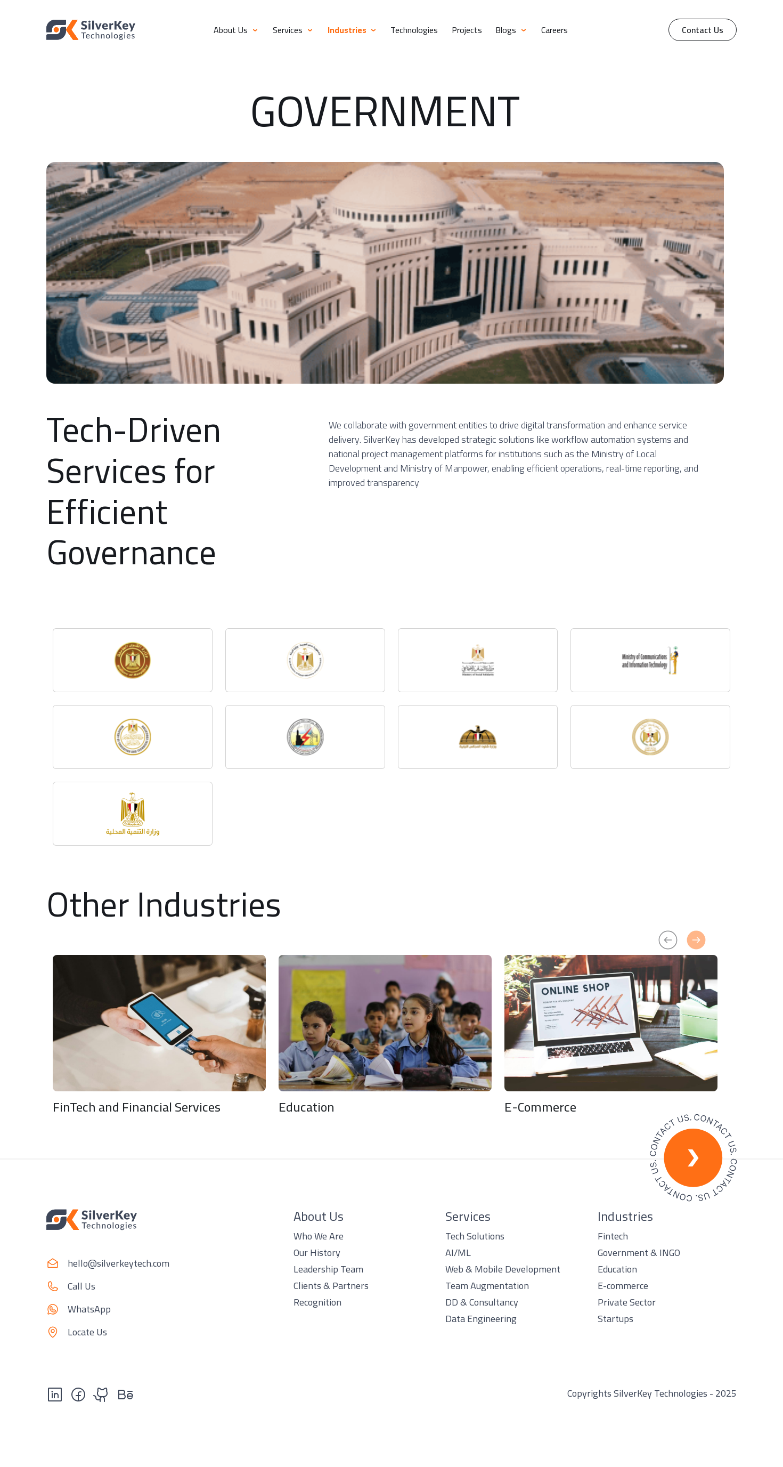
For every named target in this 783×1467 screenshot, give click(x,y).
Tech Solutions (474, 1236)
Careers (554, 30)
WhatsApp (89, 1309)
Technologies (414, 30)
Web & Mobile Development (502, 1269)
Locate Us (87, 1332)
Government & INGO (639, 1252)
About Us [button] (236, 30)
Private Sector (627, 1302)
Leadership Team (328, 1269)
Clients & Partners (331, 1285)
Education (617, 1269)
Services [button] (293, 30)
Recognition (317, 1302)
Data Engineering (481, 1318)
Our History (316, 1252)
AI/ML (458, 1252)
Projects (467, 30)
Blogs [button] (511, 30)
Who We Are (318, 1236)
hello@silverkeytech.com (118, 1263)
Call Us (81, 1286)
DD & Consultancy (481, 1302)
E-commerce (623, 1285)
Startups (615, 1318)
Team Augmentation (487, 1285)
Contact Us (702, 30)
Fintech (613, 1236)
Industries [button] (352, 30)
